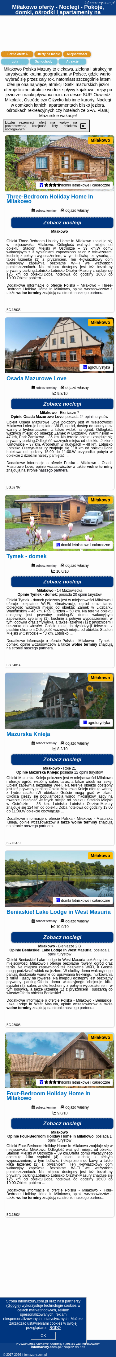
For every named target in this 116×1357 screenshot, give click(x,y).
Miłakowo (100, 140)
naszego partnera (89, 294)
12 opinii (81, 779)
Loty (14, 61)
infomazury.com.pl (99, 3)
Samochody (44, 61)
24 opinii (86, 420)
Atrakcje (72, 61)
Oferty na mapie (48, 54)
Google (13, 1305)
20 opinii (80, 600)
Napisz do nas (74, 1347)
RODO (55, 1328)
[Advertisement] (58, 1291)
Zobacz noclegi (62, 224)
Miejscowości (77, 54)
